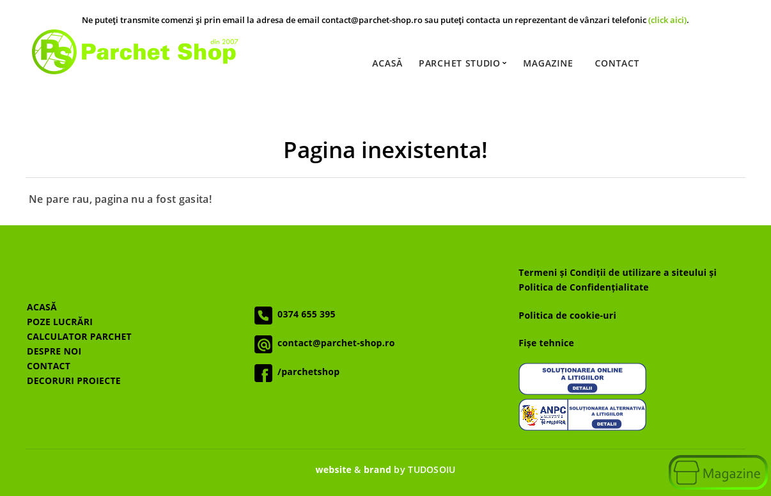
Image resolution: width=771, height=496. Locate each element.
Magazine (548, 64)
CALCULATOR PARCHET (79, 336)
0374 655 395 (304, 314)
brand (377, 469)
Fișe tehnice (546, 343)
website (333, 469)
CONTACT (48, 366)
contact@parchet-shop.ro (333, 343)
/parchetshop (305, 371)
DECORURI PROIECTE (74, 380)
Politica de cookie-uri (567, 315)
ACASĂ (42, 307)
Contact (617, 64)
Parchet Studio (462, 64)
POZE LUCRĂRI (60, 322)
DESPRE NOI (54, 351)
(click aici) (667, 20)
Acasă (387, 64)
